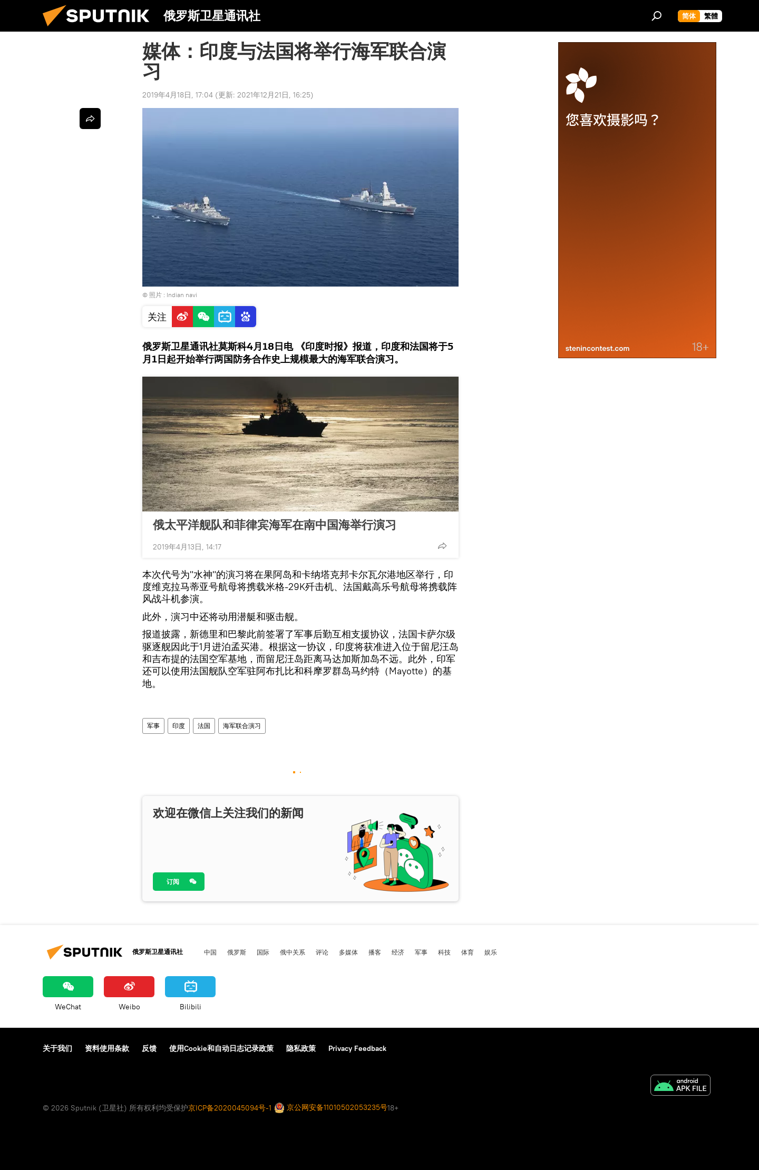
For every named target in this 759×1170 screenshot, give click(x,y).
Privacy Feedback (357, 1048)
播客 (374, 952)
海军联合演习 (242, 726)
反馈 (149, 1048)
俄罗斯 (236, 952)
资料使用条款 (107, 1048)
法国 (204, 726)
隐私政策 (301, 1048)
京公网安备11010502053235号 (330, 1108)
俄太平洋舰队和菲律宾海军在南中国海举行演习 (274, 525)
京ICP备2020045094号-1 (229, 1108)
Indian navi (182, 295)
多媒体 (348, 952)
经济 (398, 952)
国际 (263, 952)
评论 (322, 952)
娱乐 (490, 952)
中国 (210, 952)
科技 (444, 952)
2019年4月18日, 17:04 (177, 95)
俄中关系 (292, 952)
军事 (153, 726)
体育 (467, 952)
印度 (178, 726)
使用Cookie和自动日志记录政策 (221, 1048)
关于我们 (57, 1048)
